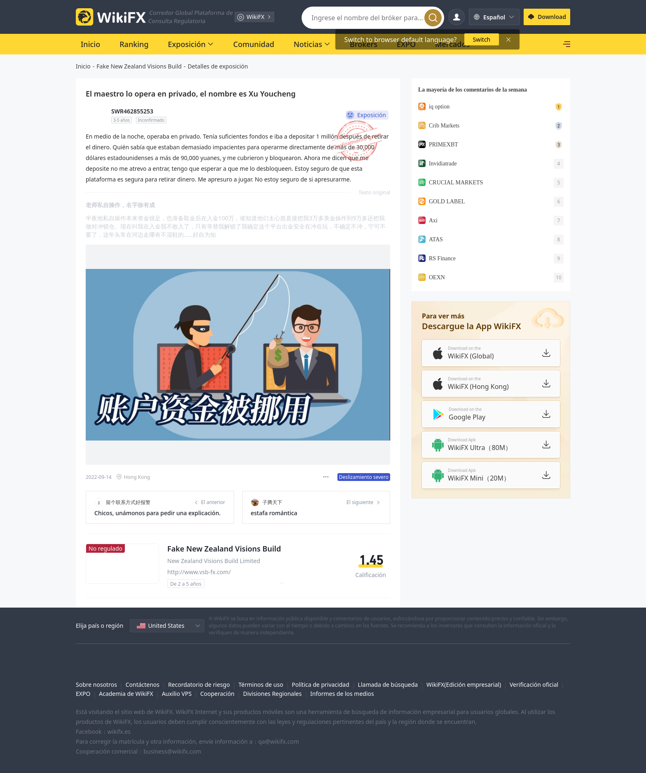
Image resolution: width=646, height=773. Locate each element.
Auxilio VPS (177, 694)
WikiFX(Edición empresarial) (463, 684)
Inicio (83, 66)
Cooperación (217, 694)
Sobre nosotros (96, 684)
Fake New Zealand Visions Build (139, 66)
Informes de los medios (342, 694)
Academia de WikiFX (126, 694)
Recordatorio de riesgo (199, 684)
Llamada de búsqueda (388, 684)
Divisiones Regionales (272, 694)
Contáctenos (142, 684)
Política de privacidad (320, 684)
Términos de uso (261, 684)
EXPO (83, 694)
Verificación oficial (534, 684)
